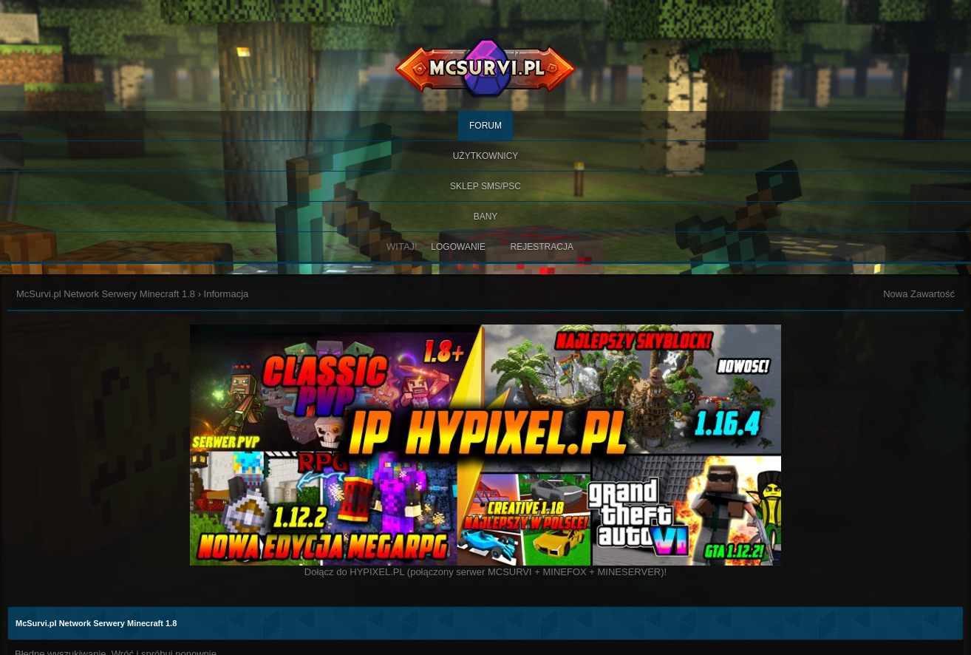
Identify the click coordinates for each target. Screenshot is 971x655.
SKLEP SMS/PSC (485, 186)
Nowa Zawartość (919, 293)
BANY (486, 216)
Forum (485, 126)
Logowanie (458, 247)
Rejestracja (542, 247)
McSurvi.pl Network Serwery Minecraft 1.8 (105, 293)
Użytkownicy (486, 156)
